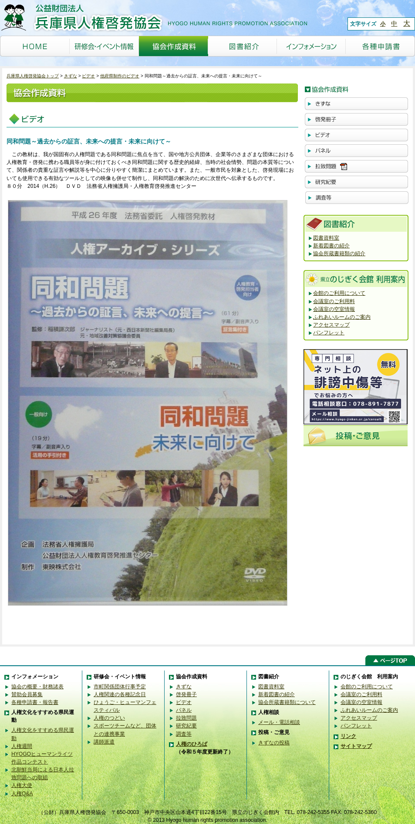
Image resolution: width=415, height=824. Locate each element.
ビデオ (88, 75)
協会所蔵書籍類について (287, 702)
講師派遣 (104, 742)
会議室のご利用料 (334, 301)
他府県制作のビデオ (119, 75)
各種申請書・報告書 (34, 702)
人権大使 (21, 785)
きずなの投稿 (274, 743)
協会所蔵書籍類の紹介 (339, 253)
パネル (184, 710)
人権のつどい (109, 718)
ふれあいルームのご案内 (342, 317)
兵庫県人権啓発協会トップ (33, 75)
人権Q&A (22, 794)
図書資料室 (326, 238)
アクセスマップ (331, 325)
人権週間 (21, 746)
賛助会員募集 (27, 694)
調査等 (184, 734)
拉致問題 (186, 718)
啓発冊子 (186, 694)
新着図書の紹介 (331, 246)
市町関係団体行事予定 (120, 687)
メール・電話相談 (279, 722)
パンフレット (328, 333)
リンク (348, 736)
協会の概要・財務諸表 (37, 687)
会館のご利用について (339, 293)
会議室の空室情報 (334, 309)
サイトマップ (356, 746)
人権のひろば (191, 744)
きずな (70, 75)
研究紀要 (186, 726)
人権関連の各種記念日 (120, 694)
